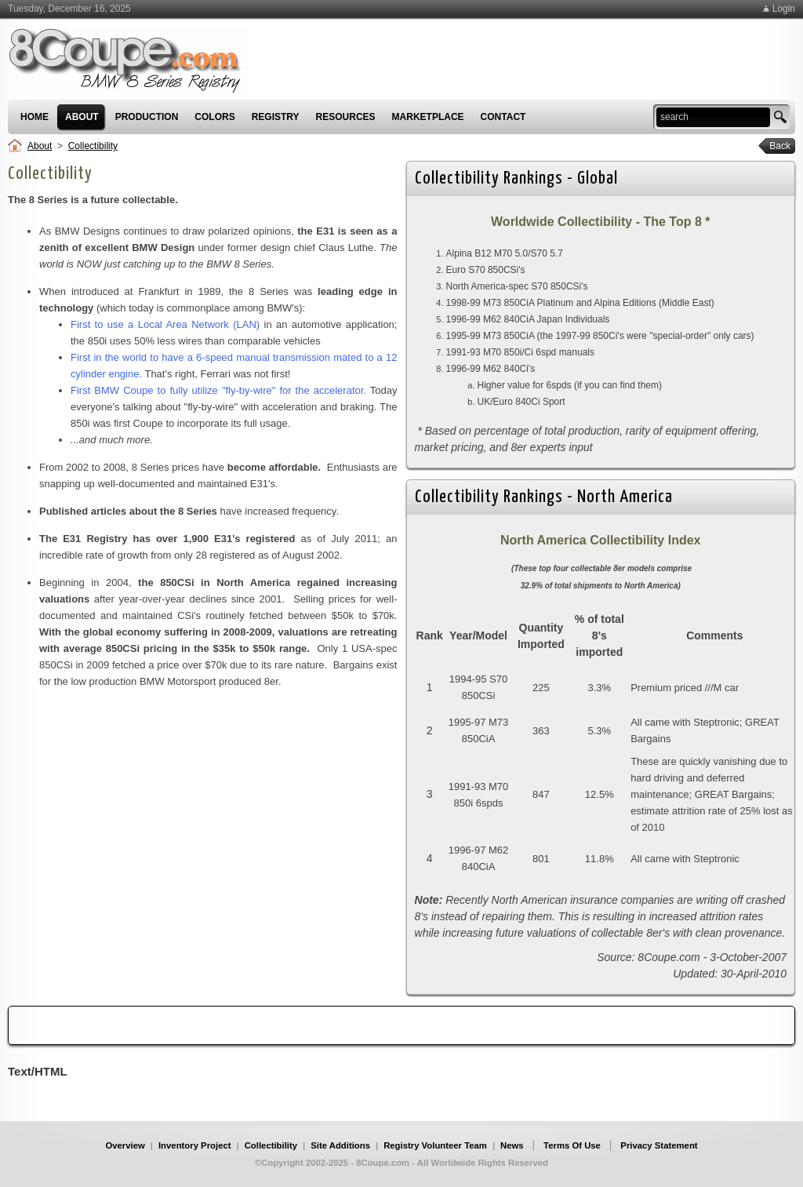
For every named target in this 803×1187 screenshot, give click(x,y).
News (512, 1145)
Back (774, 145)
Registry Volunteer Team (435, 1145)
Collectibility (93, 145)
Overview (124, 1145)
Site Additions (340, 1145)
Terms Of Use (572, 1145)
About (39, 145)
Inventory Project (194, 1145)
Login (783, 8)
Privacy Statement (658, 1145)
